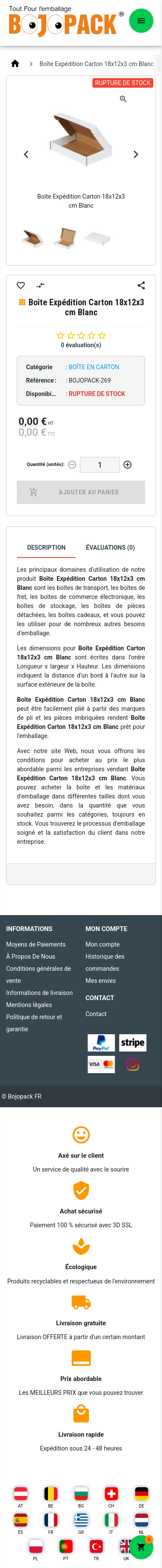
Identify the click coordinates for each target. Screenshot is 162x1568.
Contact (96, 1013)
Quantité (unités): (46, 464)
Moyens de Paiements (36, 944)
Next (136, 155)
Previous (26, 155)
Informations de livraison (39, 992)
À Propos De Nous (30, 956)
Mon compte (103, 944)
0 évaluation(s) (81, 345)
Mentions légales (29, 1004)
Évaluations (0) (110, 547)
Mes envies (101, 980)
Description (46, 547)
